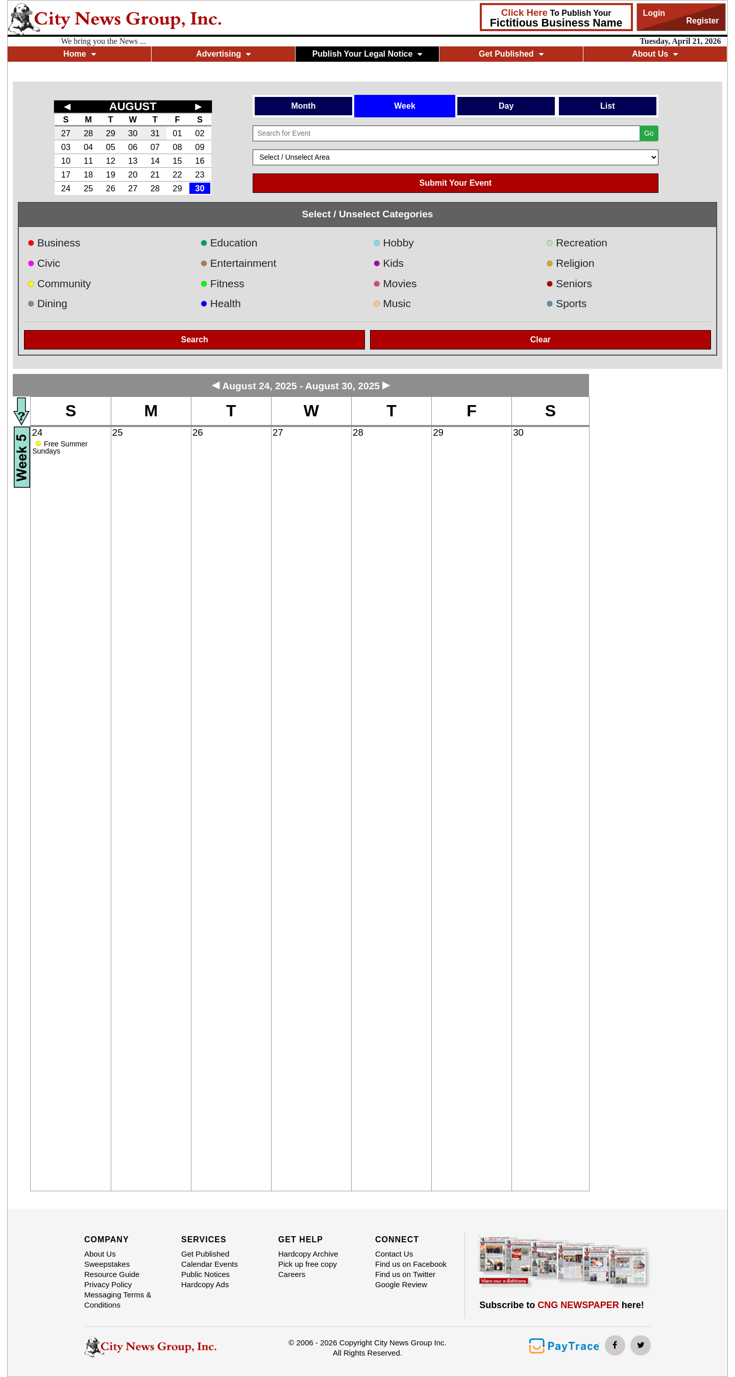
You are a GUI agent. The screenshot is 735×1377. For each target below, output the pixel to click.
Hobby (393, 242)
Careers (291, 1274)
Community (59, 283)
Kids (388, 263)
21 (155, 174)
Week (404, 106)
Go (649, 133)
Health (220, 303)
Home (79, 53)
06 (132, 147)
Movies (394, 283)
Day (506, 106)
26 (110, 188)
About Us (655, 53)
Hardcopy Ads (205, 1284)
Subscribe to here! (561, 1305)
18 (88, 174)
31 (155, 133)
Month (303, 106)
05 (110, 147)
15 (177, 160)
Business (53, 242)
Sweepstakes (107, 1264)
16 (199, 160)
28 (88, 133)
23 (199, 174)
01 (177, 133)
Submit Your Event (456, 183)
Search (194, 339)
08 (177, 147)
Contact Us (394, 1253)
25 (88, 188)
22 (177, 174)
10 (65, 160)
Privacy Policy (108, 1284)
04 (88, 147)
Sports (566, 303)
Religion (570, 263)
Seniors (569, 283)
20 (132, 174)
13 (132, 160)
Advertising (223, 53)
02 (199, 133)
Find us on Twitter (405, 1274)
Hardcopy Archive (308, 1253)
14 (155, 160)
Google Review (401, 1284)
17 (65, 174)
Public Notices (205, 1274)
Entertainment (238, 263)
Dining (47, 303)
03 (65, 147)
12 (110, 160)
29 (110, 133)
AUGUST (133, 106)
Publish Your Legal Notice (367, 53)
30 (132, 133)
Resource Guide (111, 1274)
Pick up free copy (307, 1264)
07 (155, 147)
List (607, 106)
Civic (43, 263)
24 (65, 188)
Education (228, 242)
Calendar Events (209, 1264)
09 (199, 147)
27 (65, 133)
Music (392, 303)
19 (110, 174)
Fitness (222, 283)
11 (88, 160)
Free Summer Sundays (59, 447)
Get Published (511, 53)
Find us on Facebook (411, 1264)
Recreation (576, 242)
